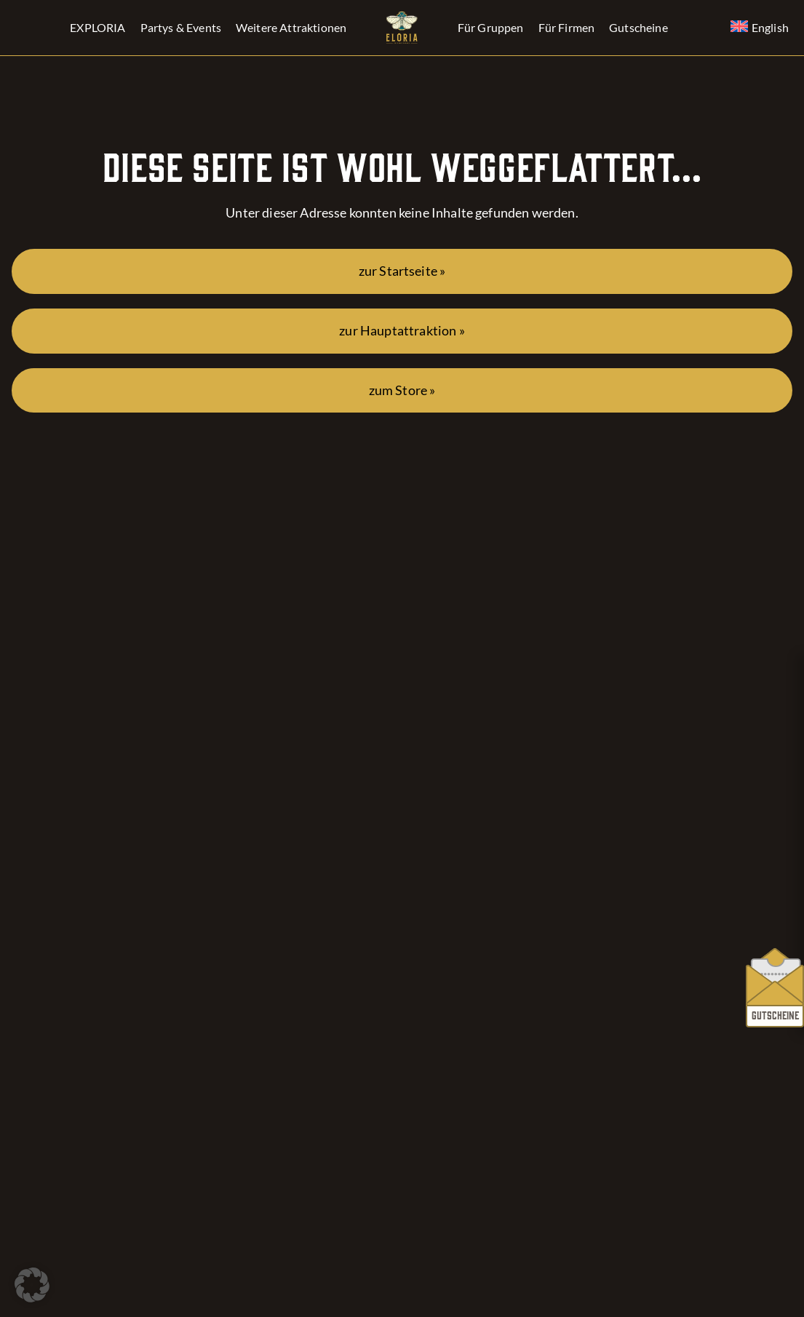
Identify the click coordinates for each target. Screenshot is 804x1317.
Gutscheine (638, 27)
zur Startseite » (402, 271)
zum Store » (402, 390)
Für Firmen (566, 27)
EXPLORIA (97, 27)
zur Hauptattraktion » (401, 330)
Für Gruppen (491, 27)
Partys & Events (180, 27)
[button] (32, 1285)
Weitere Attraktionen (291, 27)
